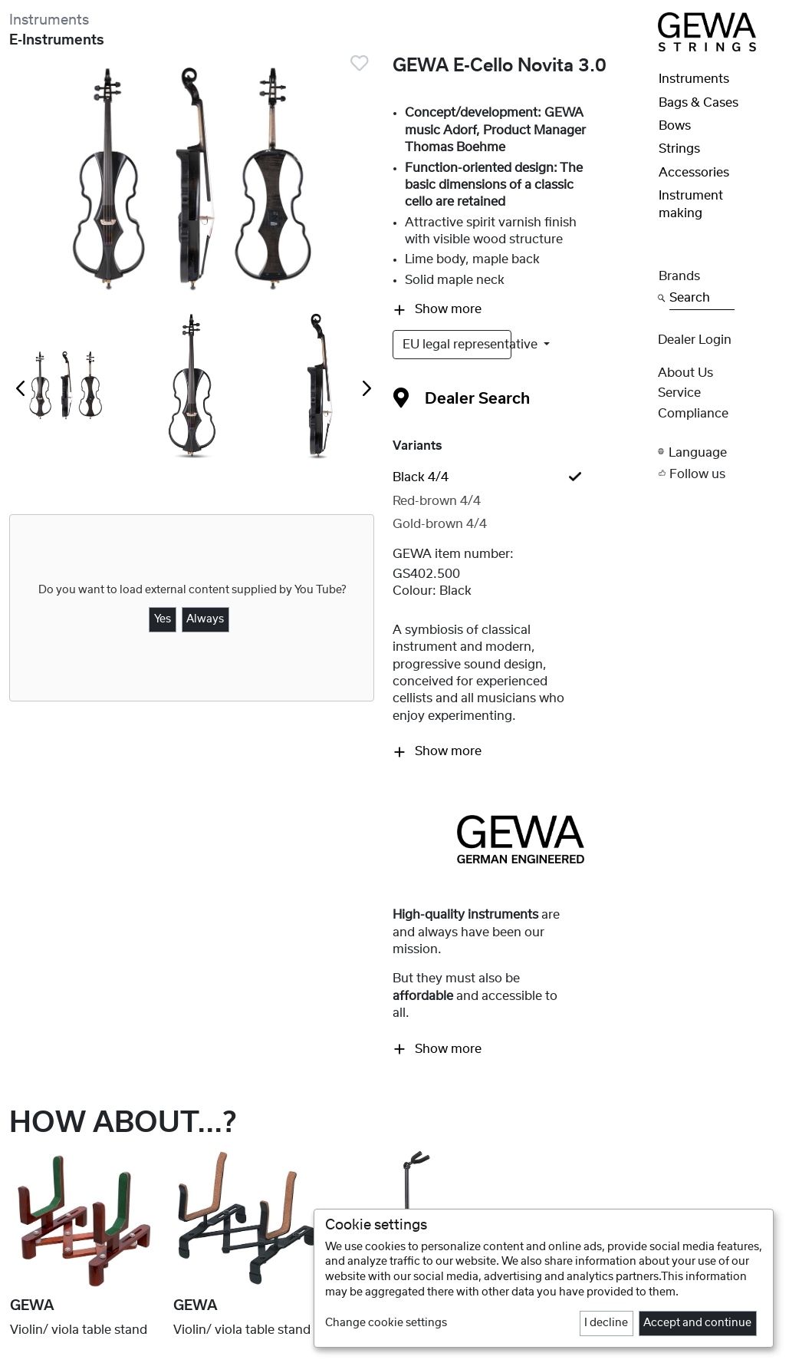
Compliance (693, 414)
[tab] (520, 477)
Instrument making (691, 204)
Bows (675, 126)
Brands (679, 276)
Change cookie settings (386, 1323)
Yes (162, 619)
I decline (606, 1323)
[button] (719, 451)
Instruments (49, 20)
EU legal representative (457, 344)
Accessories (694, 173)
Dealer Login (694, 340)
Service (679, 393)
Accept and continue (697, 1323)
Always (205, 619)
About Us (685, 373)
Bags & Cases (698, 103)
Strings (679, 149)
